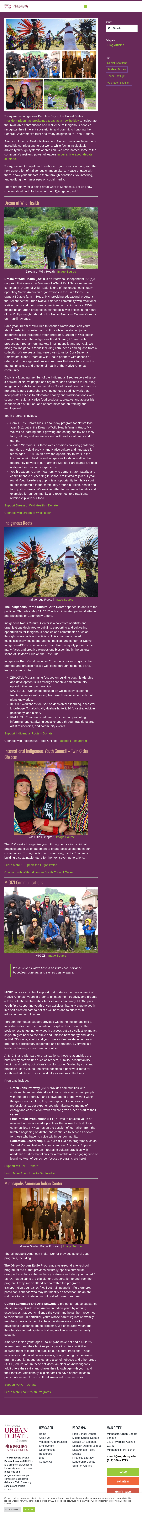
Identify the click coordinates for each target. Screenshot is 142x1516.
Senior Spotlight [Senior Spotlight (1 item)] (117, 62)
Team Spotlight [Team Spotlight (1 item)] (116, 76)
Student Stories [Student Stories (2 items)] (116, 69)
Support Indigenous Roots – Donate (28, 733)
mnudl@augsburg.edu (121, 1456)
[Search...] (122, 28)
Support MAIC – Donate (20, 1384)
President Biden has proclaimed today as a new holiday (41, 120)
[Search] (109, 28)
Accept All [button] (29, 1509)
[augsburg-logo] (21, 6)
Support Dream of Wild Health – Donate (31, 505)
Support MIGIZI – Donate (21, 1166)
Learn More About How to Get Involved (30, 1173)
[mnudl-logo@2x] (7, 5)
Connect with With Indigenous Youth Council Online (39, 872)
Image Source (66, 271)
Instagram (80, 740)
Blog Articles (115, 45)
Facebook (64, 740)
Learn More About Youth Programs (27, 1392)
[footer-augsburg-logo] (16, 1445)
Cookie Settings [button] (12, 1509)
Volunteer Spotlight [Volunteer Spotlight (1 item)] (118, 82)
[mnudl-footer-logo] (16, 1425)
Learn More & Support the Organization (30, 865)
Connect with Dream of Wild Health (28, 512)
